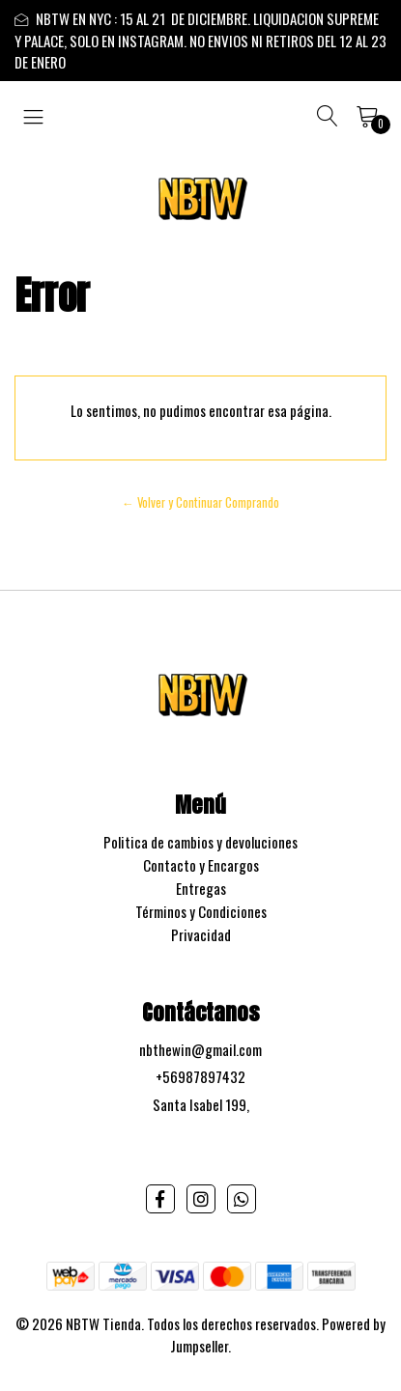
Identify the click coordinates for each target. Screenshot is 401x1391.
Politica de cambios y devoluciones (200, 841)
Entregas (201, 888)
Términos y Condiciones (201, 911)
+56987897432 (200, 1076)
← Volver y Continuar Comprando (200, 502)
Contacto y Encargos (201, 865)
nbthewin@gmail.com (200, 1049)
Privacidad (201, 934)
